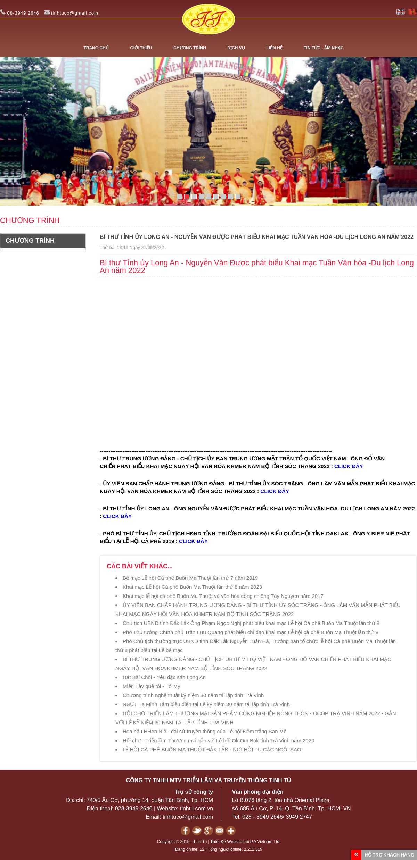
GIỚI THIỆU (141, 47)
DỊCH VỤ (236, 47)
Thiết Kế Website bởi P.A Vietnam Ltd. (245, 841)
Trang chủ (95, 47)
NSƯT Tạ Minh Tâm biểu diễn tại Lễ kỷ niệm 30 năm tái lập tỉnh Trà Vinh (206, 704)
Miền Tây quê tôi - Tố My (151, 686)
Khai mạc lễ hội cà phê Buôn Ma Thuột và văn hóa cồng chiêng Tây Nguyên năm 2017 (223, 596)
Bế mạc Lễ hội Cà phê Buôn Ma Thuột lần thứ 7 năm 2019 (190, 578)
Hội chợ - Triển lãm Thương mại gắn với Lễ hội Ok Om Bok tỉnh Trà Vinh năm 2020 (218, 740)
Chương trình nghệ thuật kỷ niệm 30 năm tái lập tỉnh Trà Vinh (193, 695)
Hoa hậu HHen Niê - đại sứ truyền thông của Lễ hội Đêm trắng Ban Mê (205, 731)
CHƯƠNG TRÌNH (189, 47)
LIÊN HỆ (274, 47)
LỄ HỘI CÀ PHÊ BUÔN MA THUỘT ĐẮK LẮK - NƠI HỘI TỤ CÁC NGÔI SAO (212, 749)
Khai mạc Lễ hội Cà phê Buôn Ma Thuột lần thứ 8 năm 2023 (192, 587)
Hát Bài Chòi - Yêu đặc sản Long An (164, 677)
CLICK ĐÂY (348, 466)
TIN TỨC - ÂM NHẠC (323, 47)
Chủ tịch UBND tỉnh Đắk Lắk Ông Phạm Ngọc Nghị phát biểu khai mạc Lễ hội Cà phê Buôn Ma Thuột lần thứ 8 (251, 623)
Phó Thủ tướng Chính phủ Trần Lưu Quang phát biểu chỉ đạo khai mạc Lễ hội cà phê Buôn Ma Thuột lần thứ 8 (250, 632)
